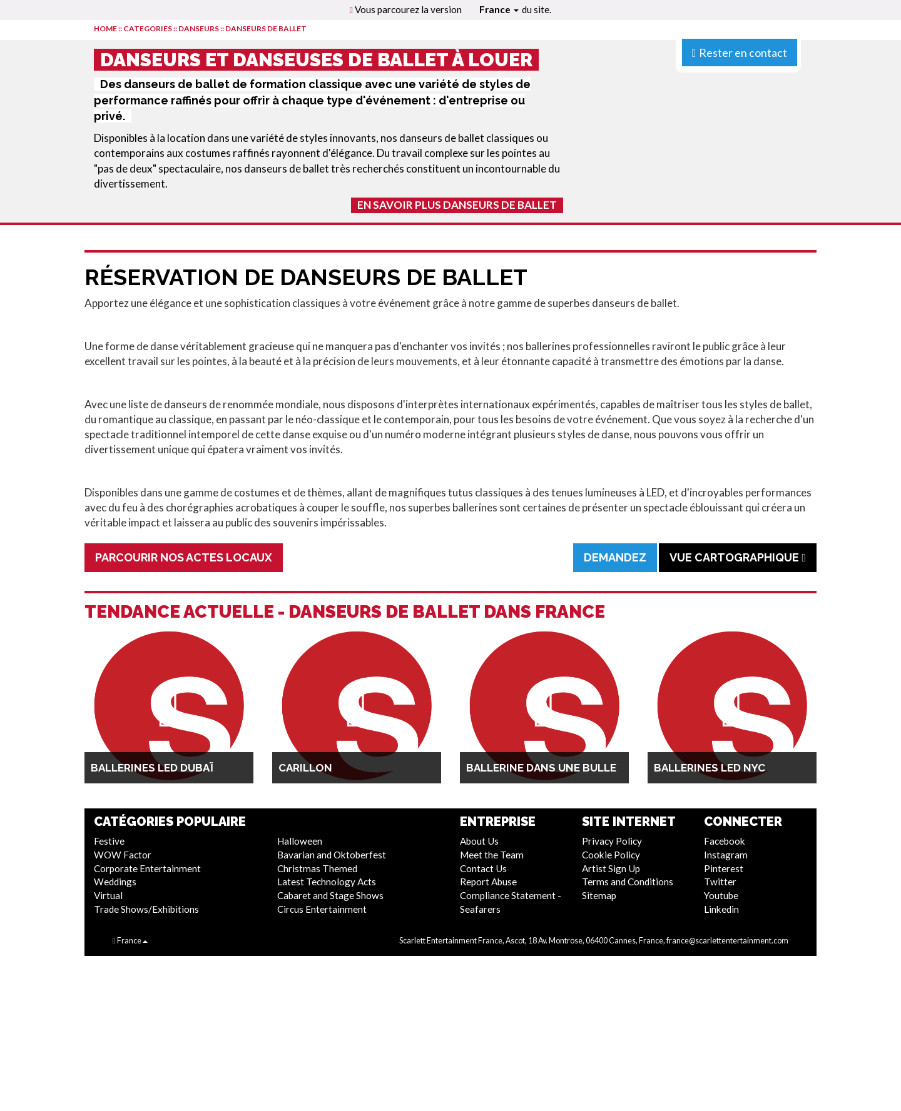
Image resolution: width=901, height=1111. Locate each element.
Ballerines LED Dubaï (152, 768)
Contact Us (483, 868)
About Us (479, 841)
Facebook (724, 841)
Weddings (115, 881)
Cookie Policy (611, 854)
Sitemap (599, 895)
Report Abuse (488, 881)
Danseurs (198, 28)
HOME (105, 28)
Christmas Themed (317, 868)
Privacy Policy (612, 841)
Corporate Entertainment (147, 868)
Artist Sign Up (611, 868)
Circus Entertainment (322, 909)
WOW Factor (122, 854)
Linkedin (721, 909)
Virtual (108, 895)
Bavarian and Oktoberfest (331, 854)
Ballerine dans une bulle (541, 768)
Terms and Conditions (627, 881)
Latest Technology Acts (326, 881)
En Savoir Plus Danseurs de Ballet (457, 204)
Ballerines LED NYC (709, 768)
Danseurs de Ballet (266, 28)
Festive (109, 841)
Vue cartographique (737, 557)
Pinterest (723, 868)
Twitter (720, 881)
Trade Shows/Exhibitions (146, 909)
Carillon (305, 768)
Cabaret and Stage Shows (330, 895)
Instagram (726, 854)
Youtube (721, 895)
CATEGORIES (147, 28)
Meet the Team (492, 854)
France (499, 9)
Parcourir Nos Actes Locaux (183, 557)
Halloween (299, 841)
